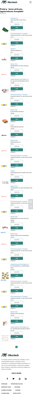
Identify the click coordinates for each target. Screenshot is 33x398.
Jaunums (17, 390)
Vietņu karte (17, 393)
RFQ (16, 27)
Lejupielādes (5, 393)
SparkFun (13, 48)
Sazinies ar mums (6, 390)
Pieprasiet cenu (6, 387)
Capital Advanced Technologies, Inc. (20, 79)
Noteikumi (4, 384)
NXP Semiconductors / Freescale (19, 33)
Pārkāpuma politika (17, 384)
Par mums (17, 387)
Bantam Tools (14, 64)
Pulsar (12, 125)
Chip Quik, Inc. (14, 18)
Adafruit (13, 171)
